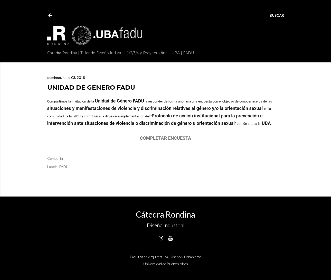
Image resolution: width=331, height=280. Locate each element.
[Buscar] (277, 15)
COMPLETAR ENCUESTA (165, 138)
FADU (64, 166)
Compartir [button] (55, 158)
